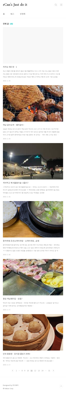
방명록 (22, 13)
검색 (56, 5)
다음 (53, 370)
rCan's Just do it (15, 4)
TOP (61, 386)
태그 (12, 13)
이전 (12, 370)
